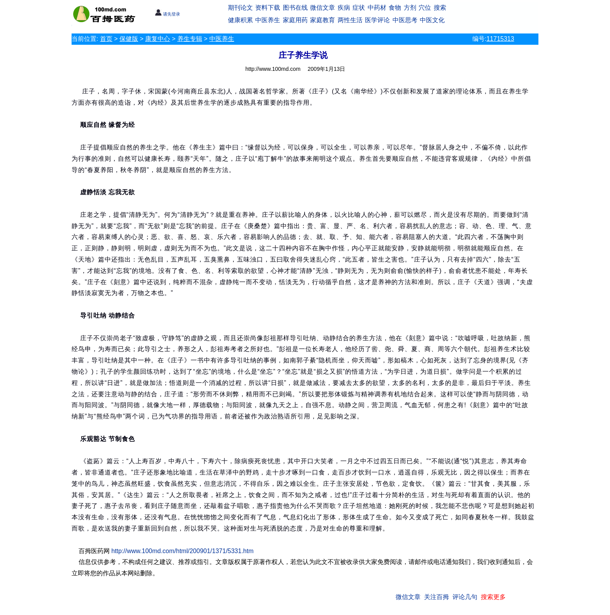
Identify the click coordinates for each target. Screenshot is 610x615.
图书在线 (295, 7)
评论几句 (464, 597)
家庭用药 (295, 20)
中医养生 (267, 20)
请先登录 (167, 14)
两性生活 (350, 20)
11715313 (500, 38)
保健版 (128, 38)
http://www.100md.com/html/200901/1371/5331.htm (182, 551)
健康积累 (240, 20)
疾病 (344, 7)
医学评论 (377, 20)
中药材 (377, 7)
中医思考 (405, 20)
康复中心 (157, 38)
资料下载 (267, 7)
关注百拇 (436, 597)
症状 (358, 7)
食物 (395, 7)
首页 (106, 38)
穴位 (425, 7)
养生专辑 (189, 38)
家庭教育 (322, 20)
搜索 (440, 7)
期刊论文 (240, 7)
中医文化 (432, 20)
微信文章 (322, 7)
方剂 (410, 7)
